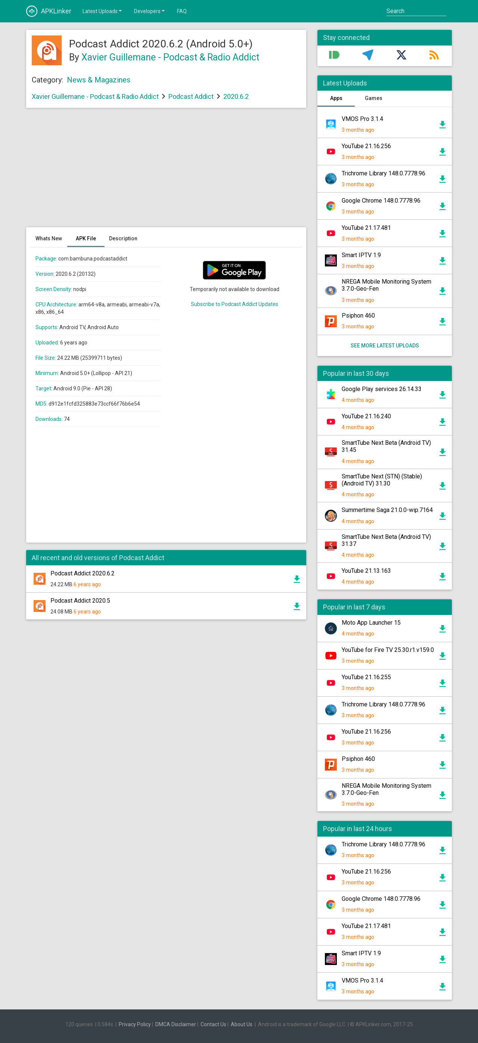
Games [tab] (373, 98)
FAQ (182, 11)
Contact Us (213, 1024)
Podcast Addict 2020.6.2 (82, 573)
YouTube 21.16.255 (366, 677)
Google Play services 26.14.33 (382, 389)
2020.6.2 (236, 96)
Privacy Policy (135, 1024)
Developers (150, 10)
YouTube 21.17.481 (366, 227)
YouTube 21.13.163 (366, 570)
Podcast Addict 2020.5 (80, 600)
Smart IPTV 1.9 (361, 255)
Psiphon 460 (358, 315)
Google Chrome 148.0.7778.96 (381, 200)
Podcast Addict (191, 96)
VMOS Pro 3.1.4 (362, 118)
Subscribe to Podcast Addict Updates (234, 304)
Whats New (48, 238)
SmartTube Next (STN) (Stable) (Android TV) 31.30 (382, 480)
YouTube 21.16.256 (366, 146)
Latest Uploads (103, 10)
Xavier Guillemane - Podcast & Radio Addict (170, 57)
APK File (86, 238)
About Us (241, 1024)
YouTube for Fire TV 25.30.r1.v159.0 (388, 649)
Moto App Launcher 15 (371, 622)
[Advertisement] (166, 171)
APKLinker (48, 11)
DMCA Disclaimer (175, 1024)
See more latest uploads (385, 346)
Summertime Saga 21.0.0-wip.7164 (387, 509)
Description (123, 238)
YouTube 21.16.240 (366, 416)
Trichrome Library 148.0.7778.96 (383, 173)
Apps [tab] (336, 98)
